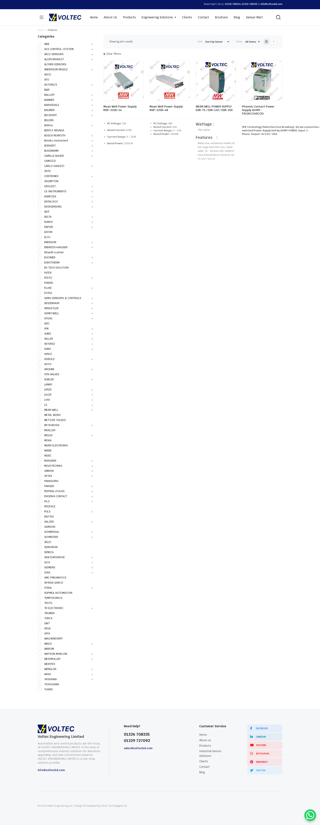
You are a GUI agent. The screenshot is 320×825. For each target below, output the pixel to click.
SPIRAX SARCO (50, 582)
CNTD (44, 171)
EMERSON (47, 242)
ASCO (44, 74)
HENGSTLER (48, 308)
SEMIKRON (48, 547)
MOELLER (47, 430)
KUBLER (46, 379)
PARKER (46, 486)
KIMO (44, 349)
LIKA (44, 399)
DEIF (44, 211)
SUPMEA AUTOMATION (55, 593)
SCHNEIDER (48, 537)
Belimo (45, 125)
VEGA (44, 628)
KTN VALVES (48, 374)
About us (205, 740)
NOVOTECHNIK (50, 466)
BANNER (46, 100)
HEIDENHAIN (48, 303)
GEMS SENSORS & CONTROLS (59, 298)
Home (94, 17)
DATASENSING (50, 206)
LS (42, 405)
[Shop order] (217, 42)
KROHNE (46, 369)
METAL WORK (49, 415)
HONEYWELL (48, 313)
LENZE (45, 389)
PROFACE (47, 506)
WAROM (46, 648)
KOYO (45, 364)
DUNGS (45, 222)
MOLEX (45, 435)
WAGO (45, 643)
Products (129, 17)
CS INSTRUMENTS (52, 191)
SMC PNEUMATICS (52, 577)
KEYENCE (46, 344)
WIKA (44, 674)
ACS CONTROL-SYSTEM (56, 49)
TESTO (45, 603)
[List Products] (274, 42)
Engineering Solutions (157, 17)
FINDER (45, 283)
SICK (44, 562)
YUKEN (45, 689)
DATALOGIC (48, 201)
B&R (44, 89)
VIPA (44, 633)
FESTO (45, 277)
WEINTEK (46, 664)
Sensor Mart (254, 17)
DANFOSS (47, 196)
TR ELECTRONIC (51, 608)
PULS (44, 511)
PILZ (44, 501)
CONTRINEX (48, 176)
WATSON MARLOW (52, 654)
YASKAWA (47, 679)
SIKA (44, 572)
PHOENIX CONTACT (53, 496)
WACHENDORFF (50, 638)
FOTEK (45, 293)
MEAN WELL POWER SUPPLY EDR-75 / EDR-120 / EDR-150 (214, 108)
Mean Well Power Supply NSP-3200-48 (166, 108)
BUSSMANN (48, 150)
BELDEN (46, 120)
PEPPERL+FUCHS (51, 491)
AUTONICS (47, 84)
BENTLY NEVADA (51, 130)
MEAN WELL (48, 410)
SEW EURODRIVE (51, 557)
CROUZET (47, 186)
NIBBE (45, 450)
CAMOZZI (47, 161)
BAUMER (46, 110)
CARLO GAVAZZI (51, 166)
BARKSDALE (48, 105)
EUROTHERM (49, 262)
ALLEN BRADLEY (51, 59)
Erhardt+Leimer (51, 252)
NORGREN (47, 460)
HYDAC (45, 318)
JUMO (44, 333)
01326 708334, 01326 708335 (241, 4)
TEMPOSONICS (50, 598)
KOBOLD (46, 359)
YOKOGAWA (48, 684)
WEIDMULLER (49, 659)
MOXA (45, 440)
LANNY (45, 384)
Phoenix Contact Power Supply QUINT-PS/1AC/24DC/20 (258, 110)
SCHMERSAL (48, 532)
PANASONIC (48, 481)
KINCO (45, 354)
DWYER (45, 227)
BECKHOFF (47, 115)
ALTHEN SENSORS (52, 64)
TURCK (45, 618)
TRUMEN (46, 613)
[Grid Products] (266, 42)
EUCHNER (47, 257)
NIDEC (45, 455)
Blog (237, 17)
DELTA (45, 217)
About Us (110, 17)
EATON (45, 232)
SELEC (45, 542)
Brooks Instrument (53, 140)
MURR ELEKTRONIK (53, 445)
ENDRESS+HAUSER (53, 247)
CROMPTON (48, 181)
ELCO (44, 237)
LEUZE (45, 394)
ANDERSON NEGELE (53, 69)
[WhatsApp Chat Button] (310, 815)
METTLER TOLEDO (52, 420)
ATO (43, 79)
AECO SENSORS (51, 54)
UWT (44, 623)
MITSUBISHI (49, 425)
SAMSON (46, 527)
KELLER (45, 338)
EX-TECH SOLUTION (53, 267)
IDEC (44, 323)
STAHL (45, 587)
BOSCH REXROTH (52, 135)
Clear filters (113, 54)
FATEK (45, 272)
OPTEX (45, 476)
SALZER (46, 521)
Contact (203, 17)
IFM (43, 328)
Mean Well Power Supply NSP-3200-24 (120, 108)
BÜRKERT (47, 145)
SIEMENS (46, 567)
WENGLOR (47, 669)
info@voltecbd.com (271, 4)
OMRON (46, 471)
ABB (44, 44)
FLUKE (45, 288)
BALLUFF (46, 95)
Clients (187, 17)
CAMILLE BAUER (51, 156)
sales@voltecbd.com (138, 748)
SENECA (46, 552)
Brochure (221, 17)
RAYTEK (46, 516)
